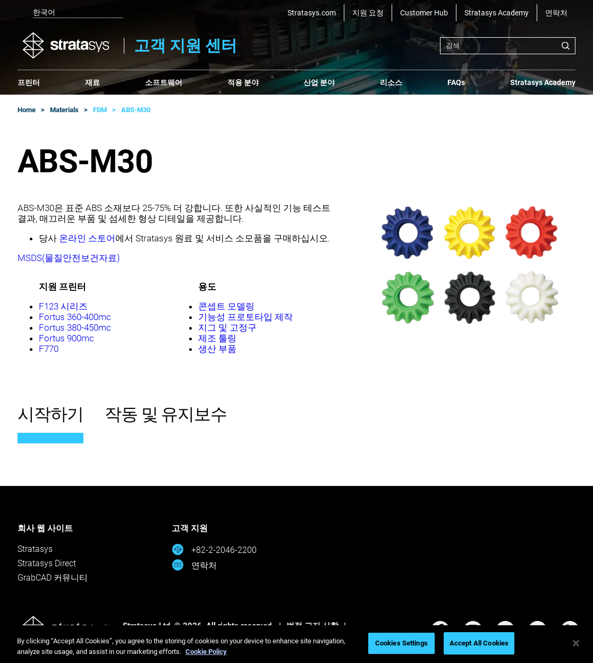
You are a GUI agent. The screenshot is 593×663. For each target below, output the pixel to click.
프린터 (29, 82)
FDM (100, 110)
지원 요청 (368, 13)
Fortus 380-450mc (75, 327)
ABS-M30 (135, 110)
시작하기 (50, 414)
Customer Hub (424, 13)
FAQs (456, 82)
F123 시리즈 (63, 306)
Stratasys (35, 549)
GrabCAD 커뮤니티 (53, 578)
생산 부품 (217, 348)
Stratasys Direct (47, 563)
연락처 (556, 13)
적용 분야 (243, 82)
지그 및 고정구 (227, 327)
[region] (296, 644)
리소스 (391, 82)
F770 (48, 348)
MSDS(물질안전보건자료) (69, 258)
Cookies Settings (401, 643)
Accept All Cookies (479, 643)
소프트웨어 (163, 82)
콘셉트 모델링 (226, 306)
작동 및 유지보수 (166, 414)
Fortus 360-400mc (75, 317)
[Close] (576, 643)
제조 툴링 (217, 338)
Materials (64, 110)
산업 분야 (319, 82)
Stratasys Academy (496, 13)
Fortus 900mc (66, 338)
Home (27, 110)
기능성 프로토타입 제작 (245, 317)
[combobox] (507, 46)
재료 (92, 82)
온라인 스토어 (87, 238)
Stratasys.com (311, 13)
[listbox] (71, 12)
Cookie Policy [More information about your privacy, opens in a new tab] (206, 652)
